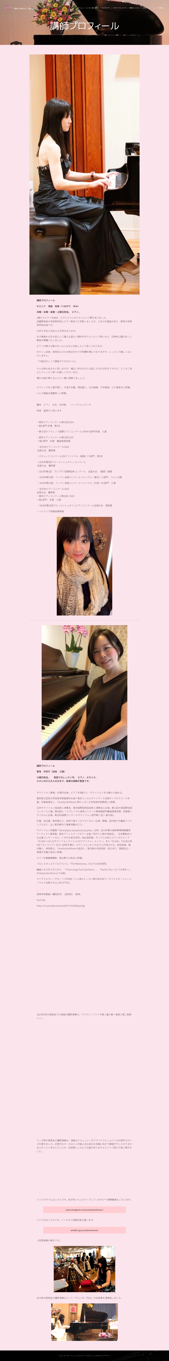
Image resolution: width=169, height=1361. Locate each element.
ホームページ (43, 888)
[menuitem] (80, 8)
